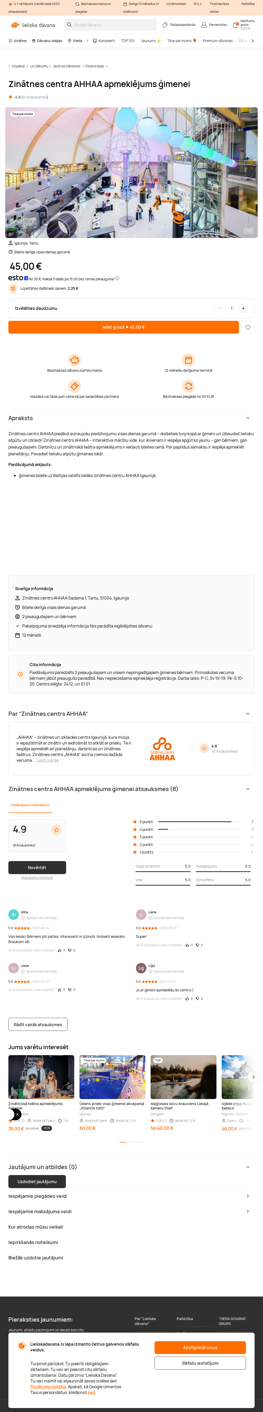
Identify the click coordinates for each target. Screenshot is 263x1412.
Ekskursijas (94, 65)
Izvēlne (17, 40)
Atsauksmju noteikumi (37, 877)
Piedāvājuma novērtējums (30, 805)
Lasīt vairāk (48, 760)
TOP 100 (128, 40)
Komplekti (104, 40)
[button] (253, 1077)
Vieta (74, 40)
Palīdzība (248, 4)
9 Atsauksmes (225, 751)
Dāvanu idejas (47, 40)
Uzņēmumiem (176, 4)
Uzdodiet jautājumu (37, 1181)
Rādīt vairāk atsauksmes (38, 1024)
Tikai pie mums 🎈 (182, 40)
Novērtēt (37, 867)
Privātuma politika (48, 1387)
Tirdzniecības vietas (219, 8)
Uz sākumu (39, 65)
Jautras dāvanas (66, 65)
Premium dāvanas (218, 40)
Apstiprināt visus (200, 1347)
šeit (91, 1392)
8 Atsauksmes (35, 97)
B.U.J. (198, 4)
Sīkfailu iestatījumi (200, 1363)
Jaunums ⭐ (151, 40)
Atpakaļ (18, 65)
